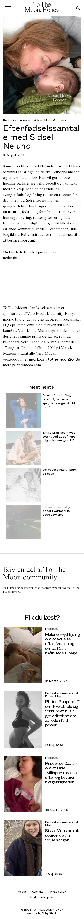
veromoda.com (29, 365)
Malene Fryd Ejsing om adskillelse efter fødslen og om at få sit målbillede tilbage (62, 643)
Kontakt (37, 891)
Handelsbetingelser (42, 897)
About (22, 891)
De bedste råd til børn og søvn (60, 471)
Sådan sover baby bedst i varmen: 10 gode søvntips (56, 510)
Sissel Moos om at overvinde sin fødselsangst (61, 835)
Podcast (51, 628)
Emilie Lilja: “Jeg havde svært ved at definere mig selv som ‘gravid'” (59, 436)
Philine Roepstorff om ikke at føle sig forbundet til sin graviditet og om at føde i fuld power (62, 713)
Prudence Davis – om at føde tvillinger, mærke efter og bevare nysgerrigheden (61, 772)
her (54, 252)
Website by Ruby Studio (42, 913)
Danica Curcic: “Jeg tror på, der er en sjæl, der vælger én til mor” (59, 401)
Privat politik (57, 891)
